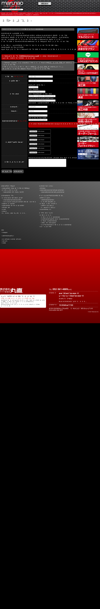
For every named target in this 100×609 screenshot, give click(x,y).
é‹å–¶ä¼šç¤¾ (35, 15)
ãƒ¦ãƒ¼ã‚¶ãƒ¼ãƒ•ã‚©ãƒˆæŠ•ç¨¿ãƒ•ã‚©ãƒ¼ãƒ (53, 192)
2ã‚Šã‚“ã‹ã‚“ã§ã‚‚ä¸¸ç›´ (47, 205)
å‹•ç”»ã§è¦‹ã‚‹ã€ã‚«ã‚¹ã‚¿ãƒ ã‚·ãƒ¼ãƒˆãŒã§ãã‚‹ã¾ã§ (88, 69)
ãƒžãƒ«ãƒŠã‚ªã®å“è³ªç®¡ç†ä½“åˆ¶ (14, 192)
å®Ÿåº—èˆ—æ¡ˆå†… (75, 9)
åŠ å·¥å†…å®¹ (4, 13)
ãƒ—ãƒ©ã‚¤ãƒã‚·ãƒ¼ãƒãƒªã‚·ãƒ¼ (12, 239)
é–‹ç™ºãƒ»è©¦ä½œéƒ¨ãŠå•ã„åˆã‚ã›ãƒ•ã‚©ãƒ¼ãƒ (88, 154)
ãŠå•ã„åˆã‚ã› (91, 9)
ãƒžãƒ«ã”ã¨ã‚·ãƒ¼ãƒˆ (9, 203)
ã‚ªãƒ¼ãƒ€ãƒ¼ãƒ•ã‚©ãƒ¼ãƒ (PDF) (64, 13)
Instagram (28, 15)
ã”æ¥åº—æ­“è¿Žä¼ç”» (48, 201)
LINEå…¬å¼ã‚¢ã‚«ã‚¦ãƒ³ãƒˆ (88, 57)
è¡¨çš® (11, 13)
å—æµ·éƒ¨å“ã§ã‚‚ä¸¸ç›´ (48, 207)
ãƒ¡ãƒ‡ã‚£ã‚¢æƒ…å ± (60, 9)
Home (4, 29)
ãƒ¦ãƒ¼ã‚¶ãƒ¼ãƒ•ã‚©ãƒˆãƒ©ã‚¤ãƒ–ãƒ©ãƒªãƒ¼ (84, 13)
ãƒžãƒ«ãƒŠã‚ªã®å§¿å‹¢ (25, 13)
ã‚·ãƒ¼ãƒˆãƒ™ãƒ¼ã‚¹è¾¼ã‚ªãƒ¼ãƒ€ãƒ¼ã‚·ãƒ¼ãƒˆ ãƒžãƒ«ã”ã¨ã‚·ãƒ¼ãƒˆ (88, 33)
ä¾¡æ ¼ (75, 3)
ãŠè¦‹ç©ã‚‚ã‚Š (60, 3)
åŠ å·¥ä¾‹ (16, 13)
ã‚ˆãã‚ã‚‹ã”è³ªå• (45, 9)
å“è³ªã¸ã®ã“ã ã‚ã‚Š (10, 190)
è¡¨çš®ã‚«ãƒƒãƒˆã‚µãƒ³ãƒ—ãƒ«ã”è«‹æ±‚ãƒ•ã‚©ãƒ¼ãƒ (55, 219)
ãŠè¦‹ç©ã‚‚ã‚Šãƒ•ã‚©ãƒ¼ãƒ (49, 221)
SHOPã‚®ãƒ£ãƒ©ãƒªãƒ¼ (7, 15)
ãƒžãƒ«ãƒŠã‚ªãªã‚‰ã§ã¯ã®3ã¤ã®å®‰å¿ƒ (16, 188)
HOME (4, 243)
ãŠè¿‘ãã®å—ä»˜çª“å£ (91, 3)
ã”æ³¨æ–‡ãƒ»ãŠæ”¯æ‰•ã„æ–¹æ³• (45, 3)
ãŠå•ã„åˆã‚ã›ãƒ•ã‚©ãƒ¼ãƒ (50, 217)
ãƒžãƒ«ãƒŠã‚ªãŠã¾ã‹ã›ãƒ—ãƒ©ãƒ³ (88, 45)
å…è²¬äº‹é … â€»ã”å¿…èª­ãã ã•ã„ (43, 13)
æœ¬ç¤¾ (5, 241)
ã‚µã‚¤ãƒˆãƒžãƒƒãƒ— (19, 15)
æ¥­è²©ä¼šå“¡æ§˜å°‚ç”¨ (8, 235)
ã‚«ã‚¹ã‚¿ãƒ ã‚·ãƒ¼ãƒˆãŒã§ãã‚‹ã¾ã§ (20, 201)
